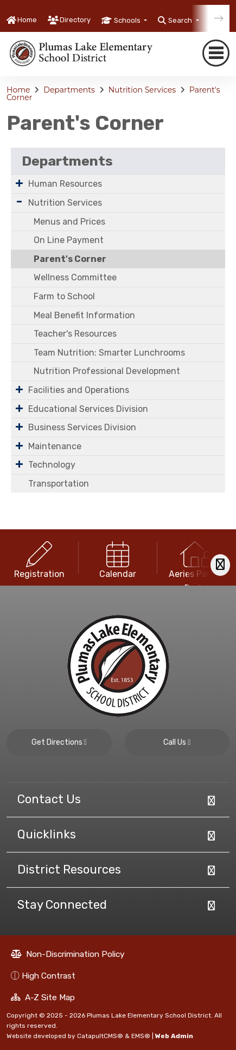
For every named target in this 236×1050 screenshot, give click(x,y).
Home (27, 20)
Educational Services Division (88, 409)
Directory (75, 20)
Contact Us (49, 799)
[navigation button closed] (215, 53)
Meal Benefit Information (84, 315)
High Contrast (48, 975)
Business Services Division (82, 427)
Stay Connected (62, 904)
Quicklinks (46, 834)
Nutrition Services (142, 90)
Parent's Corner (70, 259)
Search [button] (181, 20)
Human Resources (65, 184)
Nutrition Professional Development (107, 371)
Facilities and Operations (78, 390)
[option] (39, 557)
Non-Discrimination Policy (68, 954)
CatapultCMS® (100, 1036)
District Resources (69, 869)
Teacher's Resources (75, 334)
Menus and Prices (69, 221)
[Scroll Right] (220, 565)
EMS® (140, 1036)
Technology (51, 465)
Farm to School (64, 296)
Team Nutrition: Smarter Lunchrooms (109, 352)
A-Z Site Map (43, 997)
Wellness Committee (75, 277)
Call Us (176, 742)
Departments (69, 90)
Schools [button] (128, 20)
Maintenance (54, 446)
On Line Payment (69, 240)
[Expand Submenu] (19, 183)
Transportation (58, 483)
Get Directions (59, 742)
